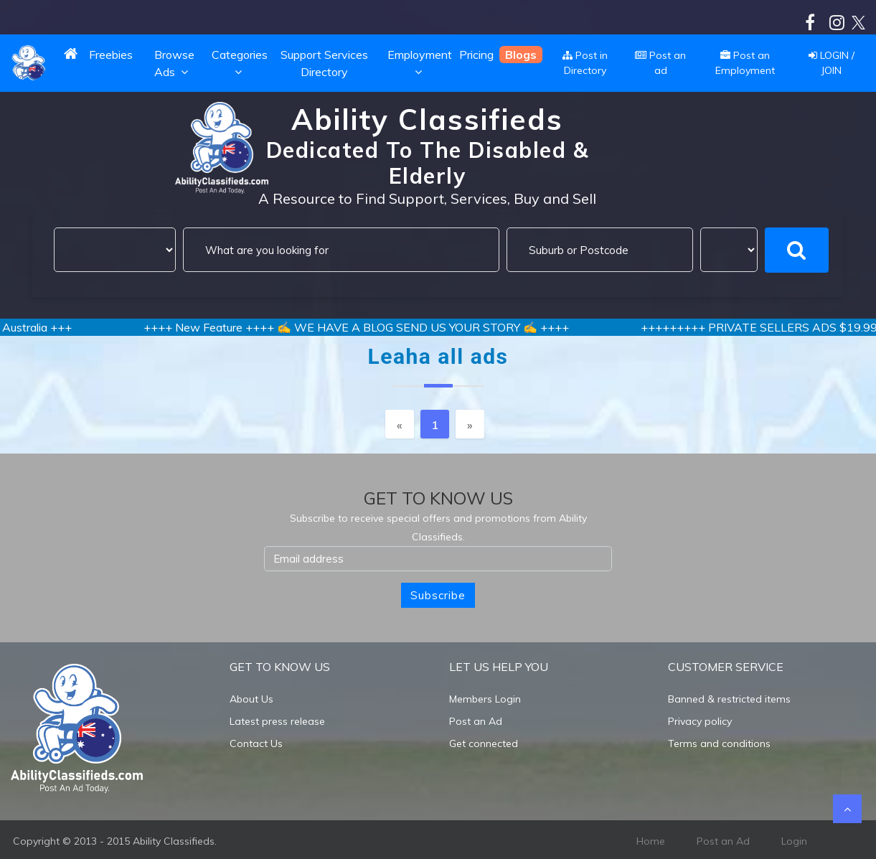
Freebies (111, 54)
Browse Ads (174, 63)
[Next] (470, 424)
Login (794, 841)
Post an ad (660, 63)
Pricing (476, 54)
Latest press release (277, 721)
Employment (419, 63)
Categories (240, 63)
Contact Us (256, 743)
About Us (251, 699)
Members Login (485, 699)
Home (650, 841)
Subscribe (438, 595)
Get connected (483, 743)
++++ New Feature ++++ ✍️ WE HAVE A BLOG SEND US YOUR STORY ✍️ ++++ (377, 327)
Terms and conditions (719, 743)
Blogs (521, 54)
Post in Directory (585, 63)
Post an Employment (745, 63)
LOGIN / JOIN (831, 63)
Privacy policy (700, 721)
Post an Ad (475, 721)
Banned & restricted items (729, 699)
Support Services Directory (324, 63)
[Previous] (399, 424)
